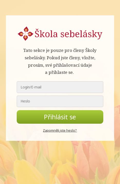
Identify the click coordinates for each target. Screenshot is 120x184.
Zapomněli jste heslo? (60, 130)
